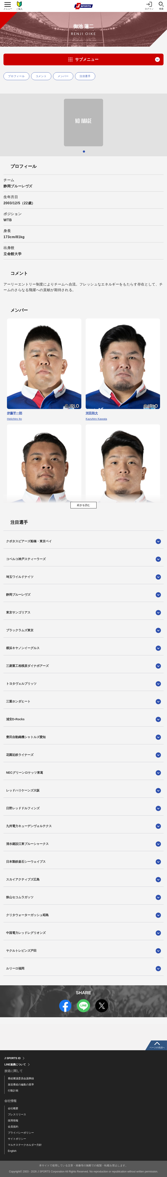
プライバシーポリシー (21, 1132)
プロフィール (16, 76)
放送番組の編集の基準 (21, 1084)
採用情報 (13, 1120)
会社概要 (13, 1108)
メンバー (63, 76)
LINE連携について (15, 1064)
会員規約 (13, 1126)
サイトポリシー (17, 1138)
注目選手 (85, 76)
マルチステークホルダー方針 (25, 1144)
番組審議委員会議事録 (21, 1078)
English (12, 1150)
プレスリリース (17, 1114)
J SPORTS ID (12, 1058)
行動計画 (13, 1090)
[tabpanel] (83, 122)
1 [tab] (84, 151)
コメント (41, 76)
